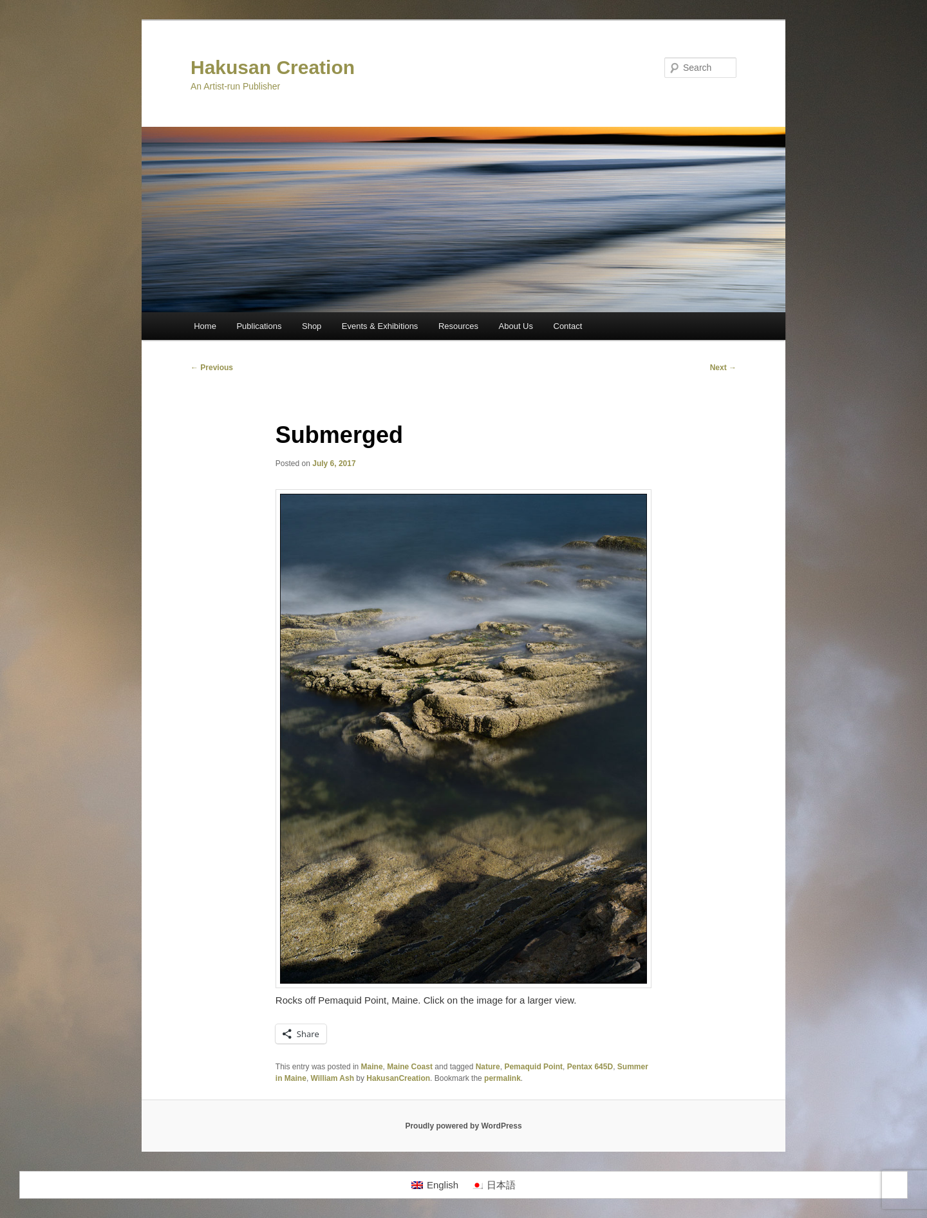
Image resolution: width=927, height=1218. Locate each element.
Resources (458, 326)
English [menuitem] (442, 1184)
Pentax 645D (590, 1066)
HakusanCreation (398, 1078)
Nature (488, 1066)
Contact (568, 326)
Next (723, 367)
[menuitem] (435, 1185)
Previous (212, 367)
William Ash (332, 1078)
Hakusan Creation (273, 67)
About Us (516, 326)
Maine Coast (410, 1066)
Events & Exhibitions (380, 326)
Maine (372, 1066)
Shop (311, 326)
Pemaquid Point (533, 1066)
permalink (502, 1078)
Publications (258, 326)
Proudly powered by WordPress (463, 1125)
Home (205, 326)
